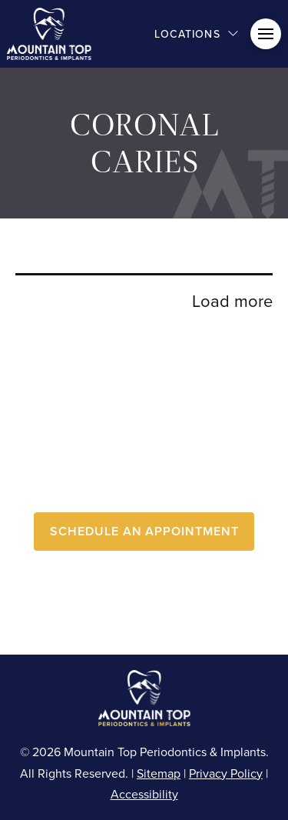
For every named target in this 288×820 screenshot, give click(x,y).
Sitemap (158, 773)
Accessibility (144, 793)
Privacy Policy (226, 773)
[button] (197, 34)
